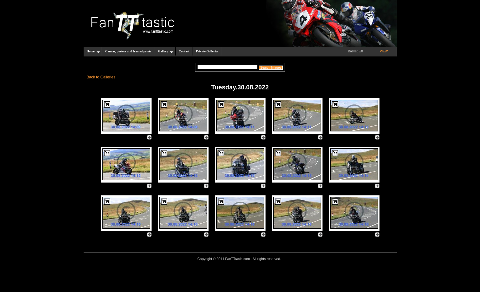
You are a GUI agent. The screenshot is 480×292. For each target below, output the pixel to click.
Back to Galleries (101, 77)
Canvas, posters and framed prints (128, 51)
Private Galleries (207, 51)
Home (93, 51)
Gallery (165, 51)
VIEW (384, 51)
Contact (184, 51)
